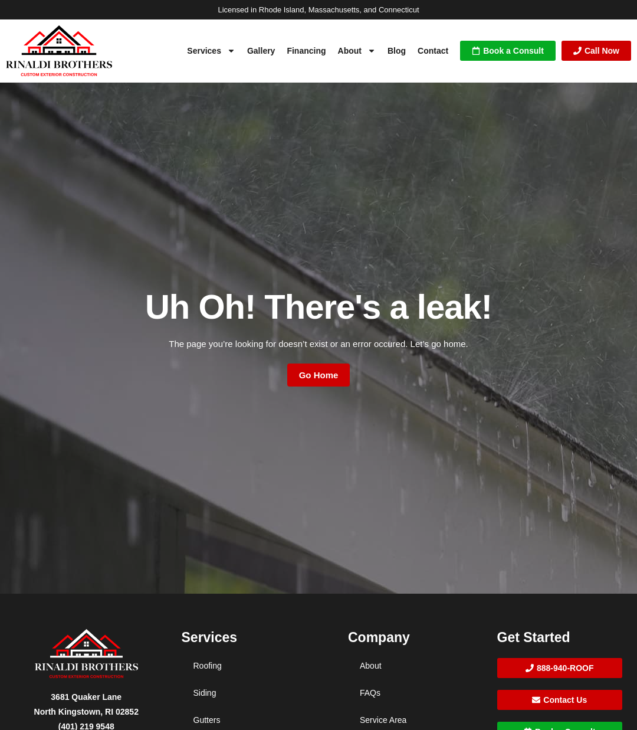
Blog (397, 50)
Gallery (261, 50)
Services (211, 51)
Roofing (207, 665)
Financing (306, 50)
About (357, 51)
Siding (204, 693)
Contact (433, 50)
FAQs (370, 693)
